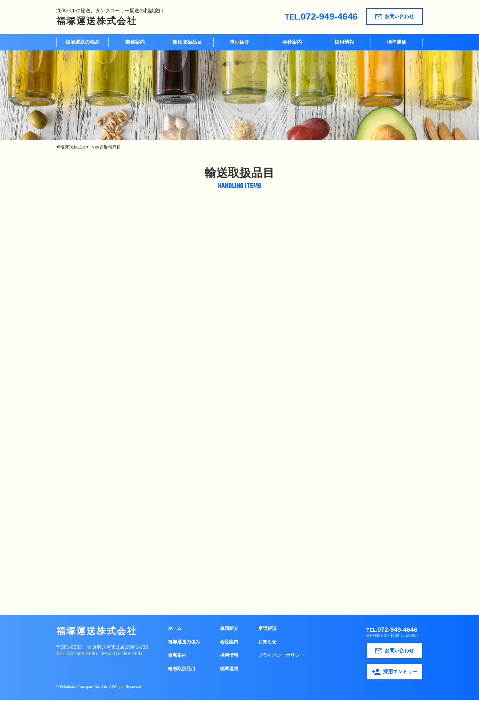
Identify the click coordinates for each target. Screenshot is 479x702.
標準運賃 (396, 42)
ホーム (175, 630)
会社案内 (292, 42)
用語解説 (267, 630)
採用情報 (344, 42)
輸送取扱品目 (187, 42)
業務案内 (135, 42)
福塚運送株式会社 (96, 21)
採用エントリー (395, 674)
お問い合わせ (394, 16)
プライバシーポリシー (281, 657)
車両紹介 (239, 42)
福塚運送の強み (82, 42)
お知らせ (267, 643)
